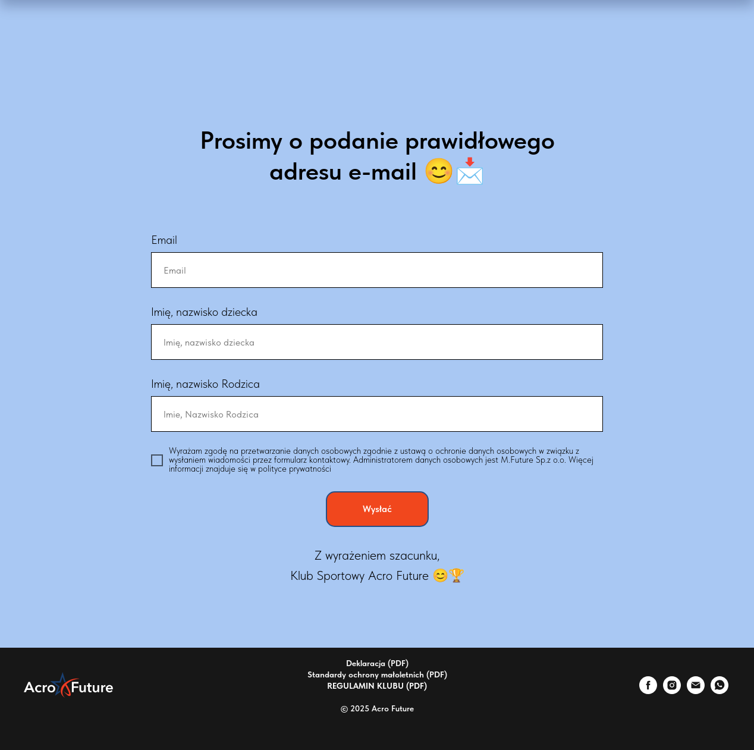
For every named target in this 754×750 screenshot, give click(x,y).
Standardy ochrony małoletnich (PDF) (377, 674)
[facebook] (648, 691)
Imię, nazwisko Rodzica (205, 383)
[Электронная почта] (696, 691)
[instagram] (672, 691)
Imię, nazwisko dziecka (204, 312)
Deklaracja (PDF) (377, 663)
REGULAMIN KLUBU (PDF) (377, 686)
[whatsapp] (719, 691)
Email (164, 240)
